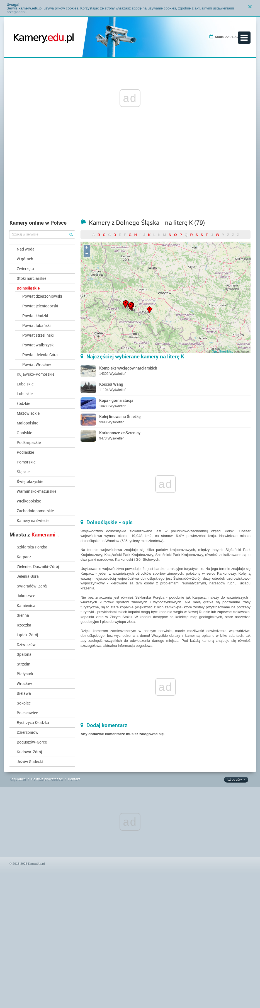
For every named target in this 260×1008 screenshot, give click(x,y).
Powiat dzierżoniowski (42, 296)
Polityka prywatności (47, 779)
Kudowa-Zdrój (29, 751)
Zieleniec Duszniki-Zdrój (38, 566)
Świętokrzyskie (30, 481)
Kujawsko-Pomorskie (35, 374)
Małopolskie (27, 423)
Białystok (25, 673)
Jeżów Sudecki (30, 761)
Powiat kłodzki (35, 315)
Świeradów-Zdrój (32, 586)
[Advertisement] (130, 175)
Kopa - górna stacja (116, 400)
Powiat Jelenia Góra (40, 354)
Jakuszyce (26, 595)
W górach (25, 258)
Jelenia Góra (28, 576)
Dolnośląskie (28, 288)
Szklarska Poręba (32, 547)
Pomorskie (26, 462)
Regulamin (17, 779)
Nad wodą (26, 249)
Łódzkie (23, 403)
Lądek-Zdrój (27, 634)
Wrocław (24, 683)
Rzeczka (24, 625)
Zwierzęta (25, 268)
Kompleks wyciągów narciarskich (128, 368)
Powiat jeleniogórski (40, 306)
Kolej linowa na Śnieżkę (119, 416)
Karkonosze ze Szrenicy (119, 432)
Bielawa (24, 693)
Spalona (24, 654)
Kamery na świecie (33, 520)
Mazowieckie (28, 413)
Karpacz (24, 556)
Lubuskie (25, 393)
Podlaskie (25, 452)
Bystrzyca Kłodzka (33, 722)
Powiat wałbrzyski (38, 345)
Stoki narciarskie (31, 278)
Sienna (23, 615)
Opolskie (24, 432)
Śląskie (23, 471)
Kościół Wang (111, 384)
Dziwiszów (26, 644)
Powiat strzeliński (38, 335)
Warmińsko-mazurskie (36, 491)
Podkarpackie (29, 442)
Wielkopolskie (29, 501)
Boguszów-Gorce (32, 742)
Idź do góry (234, 779)
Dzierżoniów (27, 732)
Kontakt (74, 779)
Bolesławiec (27, 712)
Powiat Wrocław (36, 364)
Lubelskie (25, 384)
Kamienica (26, 605)
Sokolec (24, 703)
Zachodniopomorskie (35, 510)
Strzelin (23, 664)
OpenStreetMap (222, 351)
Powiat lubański (36, 325)
